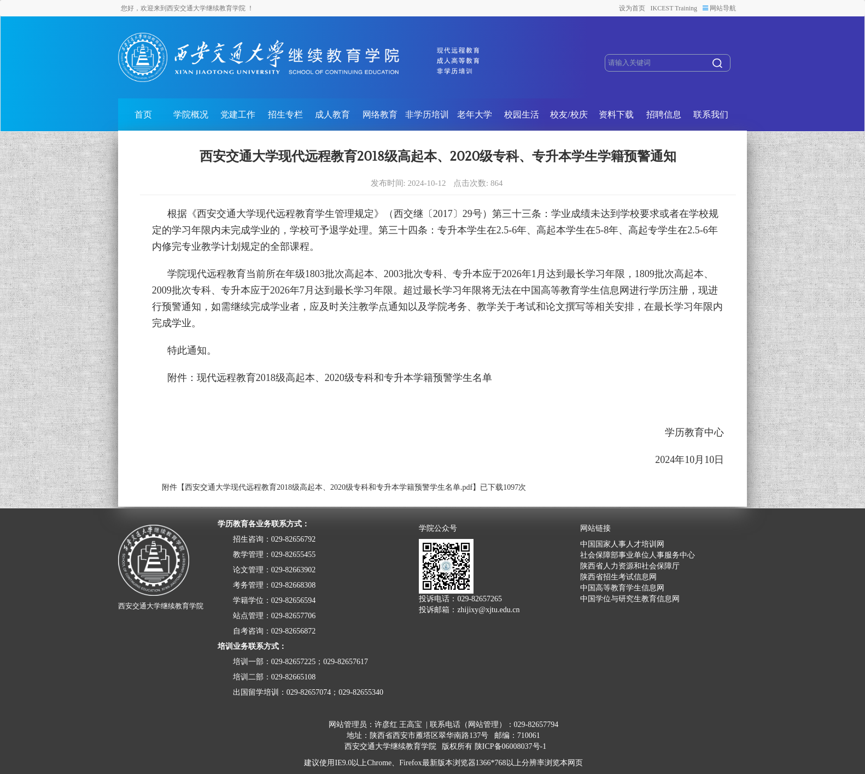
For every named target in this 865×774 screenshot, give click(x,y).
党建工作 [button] (237, 114)
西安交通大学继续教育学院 (390, 746)
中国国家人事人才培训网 (622, 544)
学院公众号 (438, 528)
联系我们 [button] (710, 114)
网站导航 (719, 8)
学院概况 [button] (190, 114)
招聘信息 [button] (663, 114)
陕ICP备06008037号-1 (510, 746)
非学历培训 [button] (427, 114)
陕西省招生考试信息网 (618, 577)
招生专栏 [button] (285, 114)
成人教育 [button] (332, 114)
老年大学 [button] (474, 114)
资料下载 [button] (616, 114)
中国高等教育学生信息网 (622, 588)
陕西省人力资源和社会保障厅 (630, 566)
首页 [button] (143, 114)
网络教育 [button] (380, 114)
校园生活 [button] (521, 114)
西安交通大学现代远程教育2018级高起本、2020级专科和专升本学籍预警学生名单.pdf (328, 487)
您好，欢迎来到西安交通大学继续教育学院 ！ (187, 8)
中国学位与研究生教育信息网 (630, 599)
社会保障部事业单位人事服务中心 (637, 555)
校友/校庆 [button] (568, 114)
